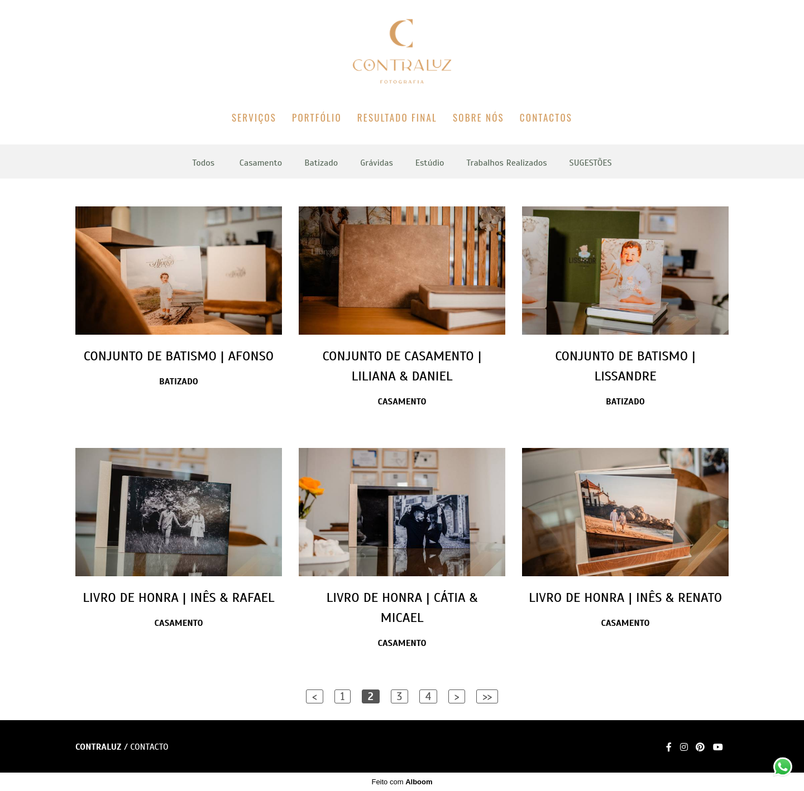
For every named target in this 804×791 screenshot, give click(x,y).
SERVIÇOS (254, 117)
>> (487, 696)
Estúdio (429, 162)
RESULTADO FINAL (397, 117)
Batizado (321, 162)
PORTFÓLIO (317, 117)
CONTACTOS (546, 117)
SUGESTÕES (591, 162)
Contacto (149, 746)
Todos (203, 162)
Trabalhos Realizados (507, 162)
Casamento (261, 162)
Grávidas (376, 162)
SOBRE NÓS (478, 117)
